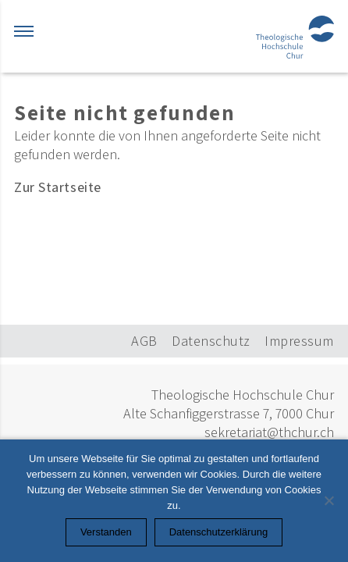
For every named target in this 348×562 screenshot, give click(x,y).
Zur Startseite (57, 187)
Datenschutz (211, 341)
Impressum (299, 341)
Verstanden (106, 532)
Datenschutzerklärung (218, 532)
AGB (144, 341)
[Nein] (328, 500)
